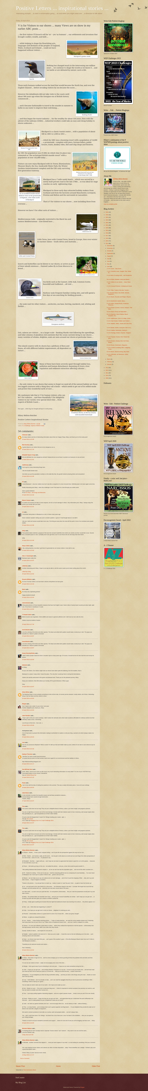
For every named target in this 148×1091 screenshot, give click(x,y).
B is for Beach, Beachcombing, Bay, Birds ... (119, 351)
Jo (23, 512)
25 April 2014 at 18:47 (28, 686)
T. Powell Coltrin (27, 614)
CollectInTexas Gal (31, 775)
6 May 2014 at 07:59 (27, 1034)
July (108, 258)
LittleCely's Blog (26, 571)
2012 (107, 370)
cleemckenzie (26, 603)
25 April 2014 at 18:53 (28, 698)
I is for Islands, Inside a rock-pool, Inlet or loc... (119, 327)
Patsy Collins (26, 545)
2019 (107, 230)
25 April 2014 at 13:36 (28, 525)
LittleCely (25, 566)
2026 (107, 212)
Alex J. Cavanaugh (27, 556)
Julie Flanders (26, 715)
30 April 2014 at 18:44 (28, 950)
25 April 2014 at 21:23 (28, 777)
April (108, 266)
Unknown (25, 434)
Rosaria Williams (27, 579)
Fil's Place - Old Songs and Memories (35, 492)
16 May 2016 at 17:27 (28, 1055)
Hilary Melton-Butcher (28, 850)
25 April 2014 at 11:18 (28, 449)
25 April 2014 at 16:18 (28, 584)
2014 (107, 243)
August (109, 256)
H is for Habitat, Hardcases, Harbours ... (117, 330)
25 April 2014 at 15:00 (28, 550)
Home (58, 1066)
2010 (107, 375)
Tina (23, 806)
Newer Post (20, 1066)
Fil (23, 481)
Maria (23, 589)
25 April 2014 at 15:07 (28, 560)
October (109, 251)
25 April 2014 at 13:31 (28, 506)
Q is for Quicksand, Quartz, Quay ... (116, 301)
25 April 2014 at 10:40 (28, 439)
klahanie (24, 665)
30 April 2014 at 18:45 (28, 1023)
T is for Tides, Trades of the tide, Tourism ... (118, 290)
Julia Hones (25, 793)
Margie (24, 703)
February (109, 361)
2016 (107, 238)
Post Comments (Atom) (29, 1070)
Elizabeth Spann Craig (28, 455)
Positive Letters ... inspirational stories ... (62, 8)
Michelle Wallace (27, 1028)
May (108, 264)
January (109, 364)
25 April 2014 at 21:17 (28, 764)
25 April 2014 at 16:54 (28, 609)
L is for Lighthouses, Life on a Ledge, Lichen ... (119, 318)
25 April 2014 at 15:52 (28, 574)
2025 (107, 214)
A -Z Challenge (26, 425)
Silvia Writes (25, 692)
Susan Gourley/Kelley (28, 653)
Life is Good (29, 818)
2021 (107, 225)
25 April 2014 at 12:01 (28, 459)
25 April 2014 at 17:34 (28, 624)
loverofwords (26, 629)
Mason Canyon (26, 500)
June (108, 261)
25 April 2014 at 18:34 (28, 659)
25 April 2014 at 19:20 (28, 710)
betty (23, 530)
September (110, 253)
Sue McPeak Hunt (27, 769)
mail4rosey (25, 465)
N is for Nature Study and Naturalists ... (117, 311)
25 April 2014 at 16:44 (28, 597)
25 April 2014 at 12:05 (28, 476)
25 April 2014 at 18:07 (28, 636)
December (110, 245)
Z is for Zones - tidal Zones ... (115, 268)
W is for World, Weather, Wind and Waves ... (119, 279)
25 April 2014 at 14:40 (28, 540)
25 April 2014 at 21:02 (28, 748)
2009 (107, 378)
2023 (107, 220)
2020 (107, 228)
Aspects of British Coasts (37, 425)
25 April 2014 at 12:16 (28, 495)
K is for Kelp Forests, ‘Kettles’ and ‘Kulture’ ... (119, 321)
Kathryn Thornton (27, 754)
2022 (107, 222)
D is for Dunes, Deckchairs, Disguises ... (117, 345)
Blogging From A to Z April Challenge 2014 (42, 820)
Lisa (23, 742)
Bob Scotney (26, 444)
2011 (107, 373)
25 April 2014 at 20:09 (28, 725)
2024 (107, 217)
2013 (107, 367)
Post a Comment (24, 1058)
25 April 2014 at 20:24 (28, 737)
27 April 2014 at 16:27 (28, 801)
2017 (107, 235)
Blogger (82, 1087)
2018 (107, 233)
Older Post (96, 1066)
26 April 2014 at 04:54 (28, 787)
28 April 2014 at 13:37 (28, 823)
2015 (107, 241)
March (109, 359)
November (110, 248)
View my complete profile (110, 204)
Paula (23, 783)
